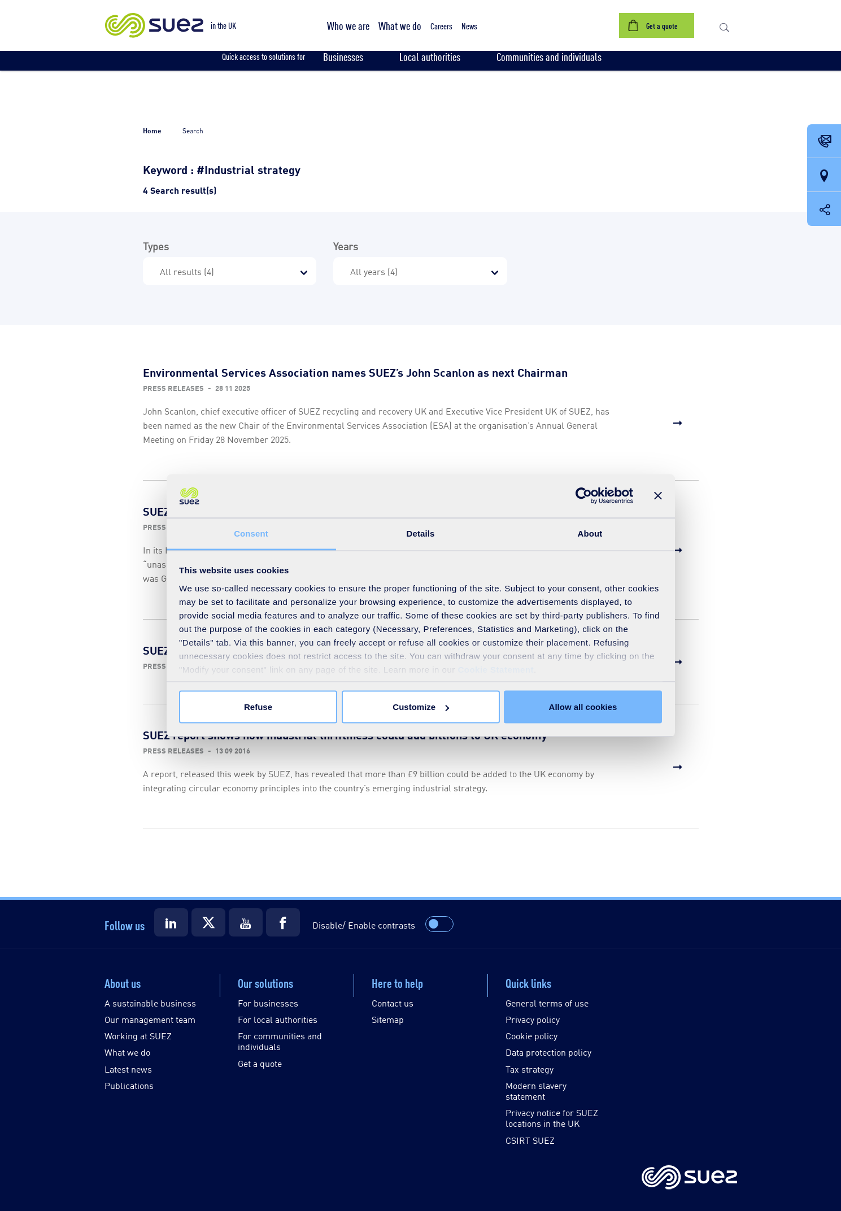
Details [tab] (421, 533)
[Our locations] (824, 175)
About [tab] (590, 533)
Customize (421, 707)
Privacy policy (533, 1019)
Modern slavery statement (536, 1090)
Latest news (128, 1069)
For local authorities (277, 1019)
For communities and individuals (280, 1041)
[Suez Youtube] (246, 922)
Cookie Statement (495, 669)
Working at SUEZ (138, 1036)
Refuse (258, 707)
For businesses (268, 1003)
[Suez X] (208, 922)
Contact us (392, 1003)
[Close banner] (658, 496)
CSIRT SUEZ (530, 1140)
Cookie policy (531, 1036)
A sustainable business (150, 1003)
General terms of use (547, 1003)
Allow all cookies (583, 707)
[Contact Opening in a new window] (824, 141)
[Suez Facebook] (283, 922)
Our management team (149, 1019)
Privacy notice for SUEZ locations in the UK (552, 1118)
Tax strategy (530, 1069)
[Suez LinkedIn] (171, 922)
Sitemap (388, 1019)
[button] (348, 25)
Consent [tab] (251, 533)
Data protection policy (548, 1052)
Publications (129, 1085)
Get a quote (260, 1063)
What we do (127, 1052)
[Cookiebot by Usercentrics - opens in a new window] (583, 495)
